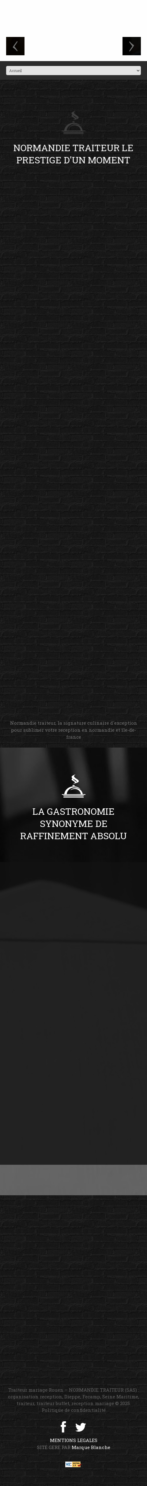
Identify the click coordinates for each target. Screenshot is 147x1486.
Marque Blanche (91, 1447)
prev (15, 46)
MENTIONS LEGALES (73, 1440)
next (132, 46)
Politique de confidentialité (74, 1410)
